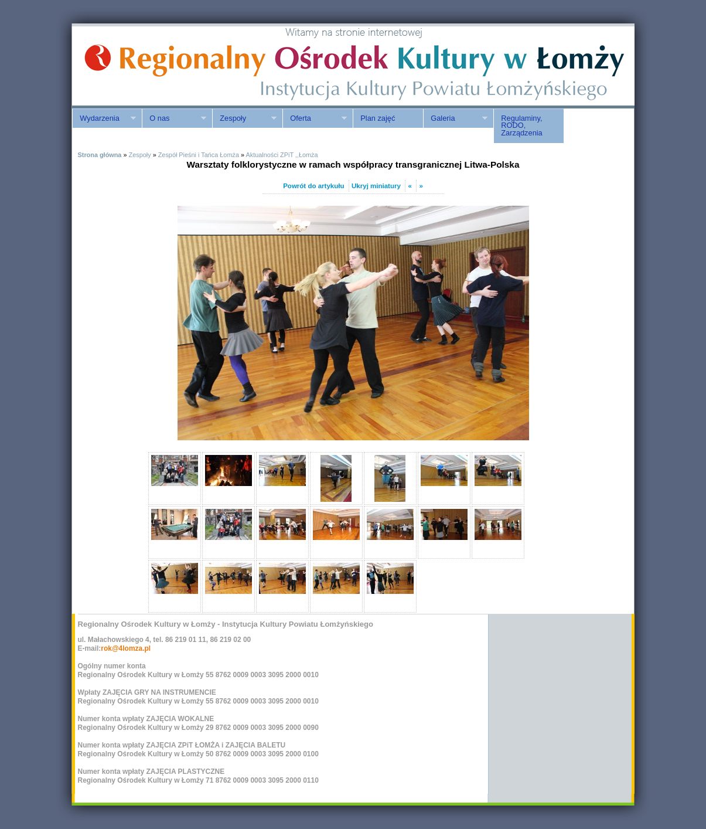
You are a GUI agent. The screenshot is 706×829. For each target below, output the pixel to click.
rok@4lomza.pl (126, 648)
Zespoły (244, 118)
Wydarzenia (104, 118)
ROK (171, 65)
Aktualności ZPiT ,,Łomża (281, 154)
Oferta (314, 118)
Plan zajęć (377, 118)
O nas (174, 118)
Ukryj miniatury (376, 185)
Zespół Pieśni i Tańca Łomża (198, 154)
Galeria (455, 118)
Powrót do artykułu (313, 185)
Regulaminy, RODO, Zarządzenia (521, 126)
